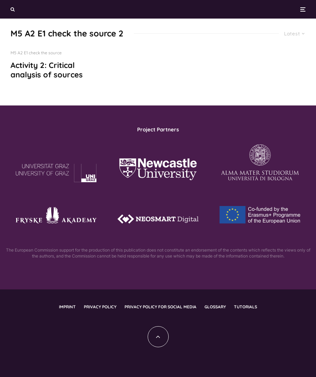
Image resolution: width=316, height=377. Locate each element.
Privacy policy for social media (160, 306)
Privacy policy (100, 306)
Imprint (67, 306)
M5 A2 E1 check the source (36, 52)
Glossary (215, 306)
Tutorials (245, 306)
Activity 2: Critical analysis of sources (47, 70)
